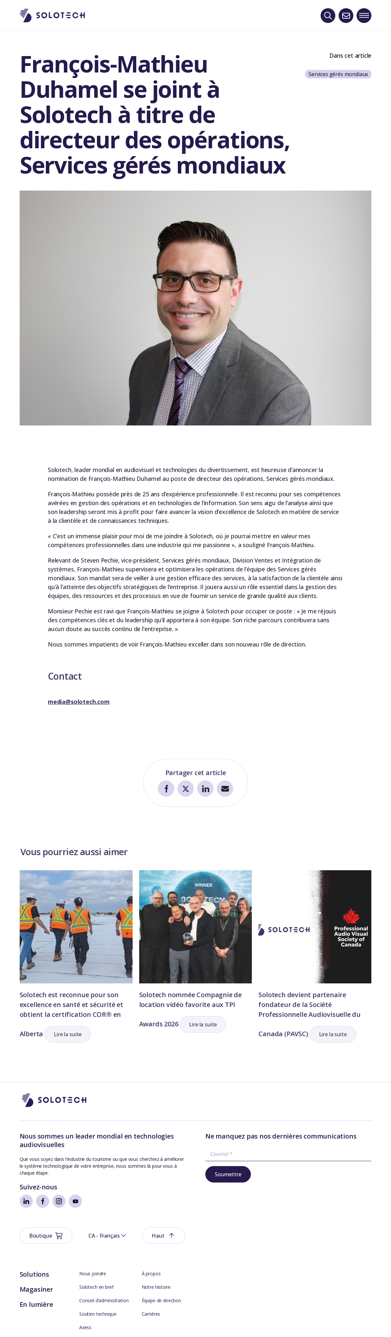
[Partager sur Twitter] (185, 789)
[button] (67, 1034)
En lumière (36, 1262)
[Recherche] (328, 15)
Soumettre (228, 1174)
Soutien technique (98, 1271)
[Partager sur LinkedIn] (205, 789)
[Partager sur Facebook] (166, 789)
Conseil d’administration (104, 1258)
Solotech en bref (96, 1245)
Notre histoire (156, 1245)
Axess (85, 1285)
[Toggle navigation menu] (364, 15)
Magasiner (36, 1247)
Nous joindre (92, 1231)
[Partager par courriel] (225, 789)
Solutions (34, 1231)
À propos (151, 1231)
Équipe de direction (161, 1258)
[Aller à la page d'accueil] (54, 1100)
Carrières (151, 1271)
